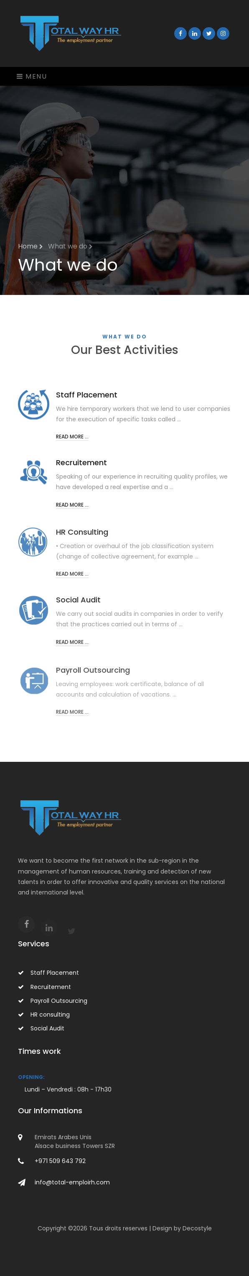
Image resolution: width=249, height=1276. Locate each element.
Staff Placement (48, 973)
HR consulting (44, 1014)
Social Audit (41, 1028)
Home (30, 246)
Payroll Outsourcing (52, 1001)
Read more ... (72, 440)
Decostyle (197, 1228)
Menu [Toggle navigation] (32, 76)
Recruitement (44, 987)
